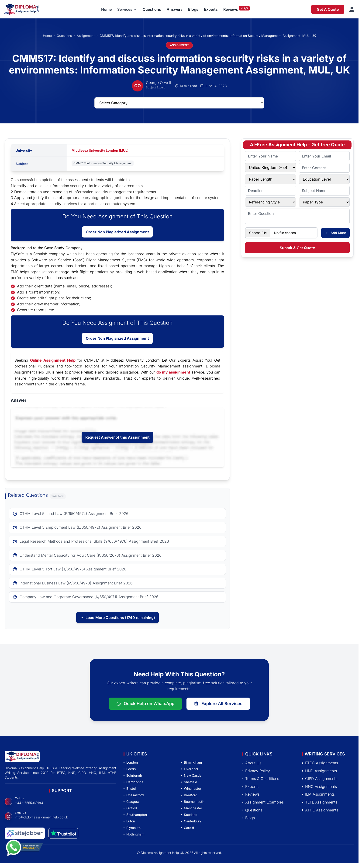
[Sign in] (351, 9)
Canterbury (191, 821)
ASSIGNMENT (179, 45)
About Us (251, 763)
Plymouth (132, 828)
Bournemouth (192, 802)
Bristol (130, 788)
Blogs (193, 9)
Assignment (86, 36)
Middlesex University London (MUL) (100, 150)
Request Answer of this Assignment (117, 437)
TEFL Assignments (319, 802)
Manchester (191, 808)
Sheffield (189, 782)
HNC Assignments (319, 786)
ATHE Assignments (320, 810)
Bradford (189, 795)
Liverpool (189, 769)
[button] (127, 9)
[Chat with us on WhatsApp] (24, 848)
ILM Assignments (318, 794)
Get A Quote (328, 9)
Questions (152, 9)
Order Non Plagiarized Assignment (117, 232)
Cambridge (133, 782)
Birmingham (191, 762)
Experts (211, 9)
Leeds (130, 769)
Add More (335, 233)
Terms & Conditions (260, 778)
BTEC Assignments (320, 763)
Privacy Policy (256, 771)
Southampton (135, 815)
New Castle (191, 775)
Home (106, 9)
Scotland (189, 815)
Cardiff (187, 828)
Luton (129, 821)
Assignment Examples (263, 802)
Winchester (191, 788)
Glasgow (131, 802)
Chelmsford (134, 795)
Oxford (130, 808)
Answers (175, 9)
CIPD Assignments (319, 778)
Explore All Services (218, 703)
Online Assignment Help (53, 360)
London (131, 762)
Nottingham (134, 834)
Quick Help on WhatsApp (145, 703)
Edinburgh (133, 775)
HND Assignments (319, 771)
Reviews (230, 9)
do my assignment (173, 372)
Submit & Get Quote (297, 247)
